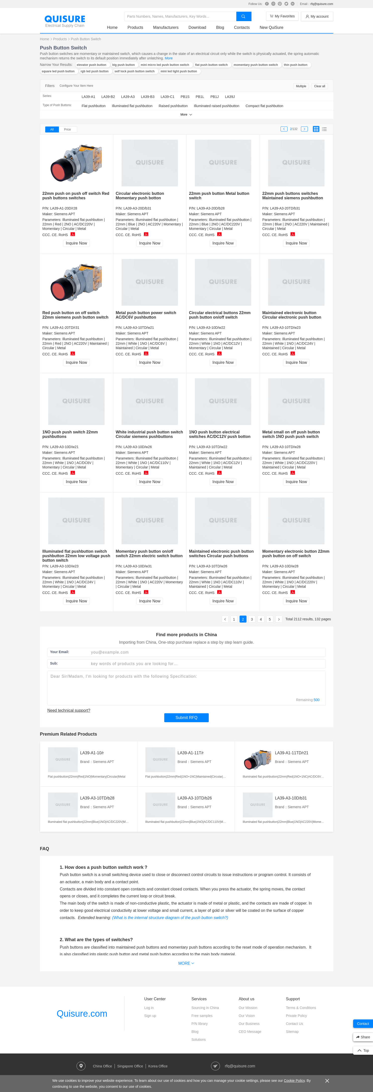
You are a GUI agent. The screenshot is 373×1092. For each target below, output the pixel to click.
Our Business (249, 1024)
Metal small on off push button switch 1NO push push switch (291, 434)
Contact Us (294, 1024)
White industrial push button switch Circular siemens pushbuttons (149, 434)
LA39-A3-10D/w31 (138, 566)
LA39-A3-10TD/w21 (139, 328)
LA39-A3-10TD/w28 (285, 447)
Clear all (319, 86)
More (169, 58)
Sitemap (292, 1032)
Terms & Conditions (301, 1008)
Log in (149, 1008)
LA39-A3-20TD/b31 (285, 208)
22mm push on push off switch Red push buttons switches (75, 195)
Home (112, 27)
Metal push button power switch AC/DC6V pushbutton (146, 315)
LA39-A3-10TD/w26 (212, 566)
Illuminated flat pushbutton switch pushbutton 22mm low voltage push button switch (76, 555)
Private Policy (296, 1016)
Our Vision (247, 1016)
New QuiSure (271, 27)
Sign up (150, 1016)
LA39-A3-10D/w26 (138, 447)
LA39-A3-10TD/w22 (212, 447)
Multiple (301, 86)
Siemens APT (64, 214)
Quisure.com (82, 1013)
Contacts (242, 27)
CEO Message (250, 1032)
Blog (220, 27)
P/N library (200, 1024)
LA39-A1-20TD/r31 (65, 328)
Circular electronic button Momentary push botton (140, 195)
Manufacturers (165, 27)
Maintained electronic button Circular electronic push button (291, 315)
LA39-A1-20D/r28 (63, 208)
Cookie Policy (294, 1081)
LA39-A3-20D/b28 (211, 208)
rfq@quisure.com (321, 4)
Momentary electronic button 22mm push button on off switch (296, 553)
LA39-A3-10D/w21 (64, 447)
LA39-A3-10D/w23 (64, 566)
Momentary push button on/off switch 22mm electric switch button (149, 553)
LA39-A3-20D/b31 (137, 208)
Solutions (199, 1040)
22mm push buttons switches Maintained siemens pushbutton (292, 195)
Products (135, 27)
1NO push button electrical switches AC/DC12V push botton (219, 434)
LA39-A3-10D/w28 (284, 566)
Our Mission (248, 1008)
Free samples (202, 1016)
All (52, 129)
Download (197, 27)
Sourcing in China (205, 1008)
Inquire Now (76, 243)
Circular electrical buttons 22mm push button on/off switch (220, 315)
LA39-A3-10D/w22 (211, 328)
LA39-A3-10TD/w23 (285, 328)
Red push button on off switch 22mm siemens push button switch (75, 315)
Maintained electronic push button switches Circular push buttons (221, 553)
